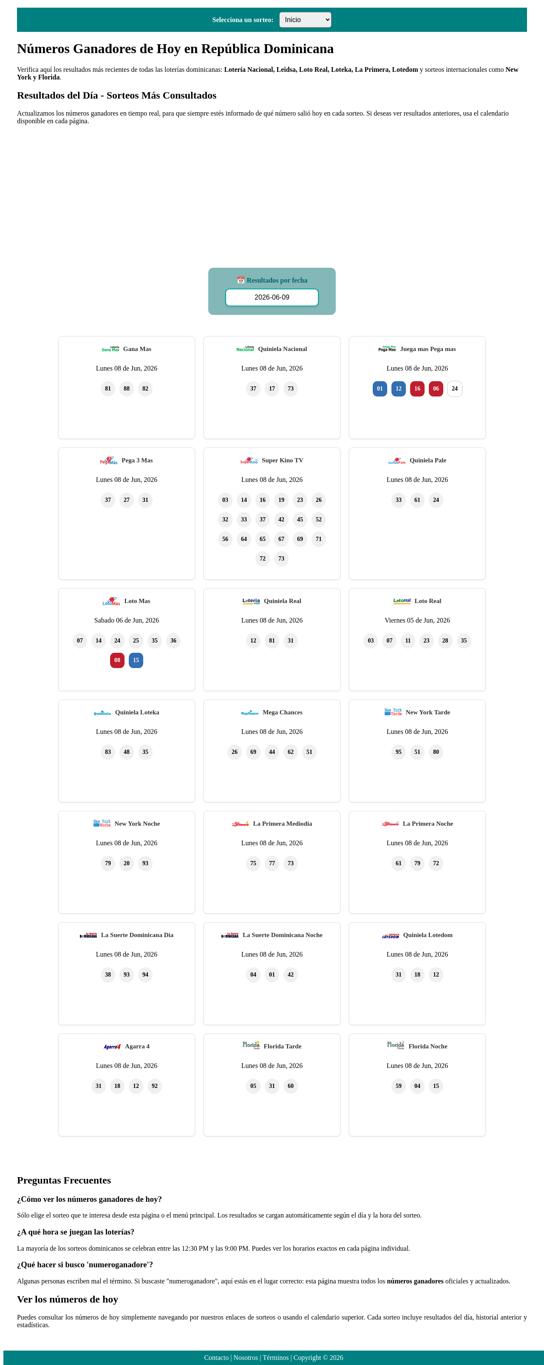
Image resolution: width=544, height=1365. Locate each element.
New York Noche (137, 823)
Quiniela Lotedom (428, 935)
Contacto (216, 1357)
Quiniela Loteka (137, 712)
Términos (276, 1357)
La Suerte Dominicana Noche (283, 935)
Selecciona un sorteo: (243, 19)
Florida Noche (427, 1046)
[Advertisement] (272, 191)
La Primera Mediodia (282, 823)
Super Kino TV (282, 460)
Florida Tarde (283, 1046)
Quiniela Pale (428, 460)
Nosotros (245, 1357)
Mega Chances (283, 712)
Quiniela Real (282, 601)
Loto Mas (137, 601)
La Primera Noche (428, 823)
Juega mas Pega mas (428, 348)
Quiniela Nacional (282, 348)
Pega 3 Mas (137, 460)
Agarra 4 (137, 1046)
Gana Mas (137, 348)
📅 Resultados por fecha (272, 280)
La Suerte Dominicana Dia (137, 935)
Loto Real (428, 601)
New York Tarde (428, 712)
